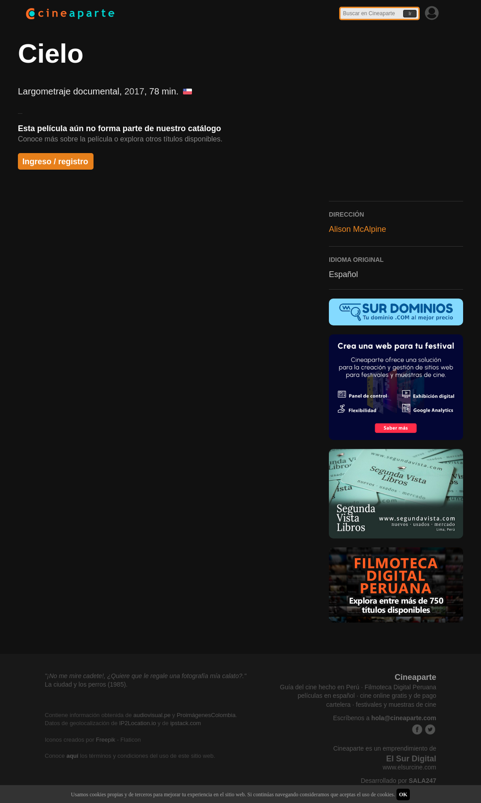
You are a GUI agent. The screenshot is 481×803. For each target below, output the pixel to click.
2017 (134, 91)
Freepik (105, 739)
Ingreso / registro (55, 161)
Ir (410, 13)
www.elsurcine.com (409, 767)
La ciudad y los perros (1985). (86, 684)
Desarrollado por (398, 780)
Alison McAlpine (357, 229)
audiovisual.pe (151, 715)
